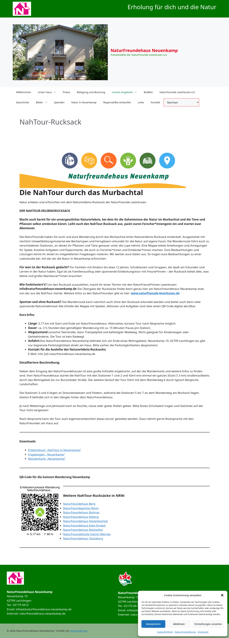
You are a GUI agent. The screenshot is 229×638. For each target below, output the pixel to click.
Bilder (43, 102)
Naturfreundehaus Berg (79, 504)
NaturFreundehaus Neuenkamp (144, 50)
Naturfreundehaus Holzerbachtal (85, 521)
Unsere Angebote (126, 92)
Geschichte (22, 102)
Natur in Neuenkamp (83, 102)
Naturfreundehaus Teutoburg (83, 538)
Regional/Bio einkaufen (117, 102)
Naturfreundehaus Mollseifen (83, 530)
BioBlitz (148, 92)
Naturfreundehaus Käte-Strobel (84, 525)
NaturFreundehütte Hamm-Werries (87, 534)
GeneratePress (78, 630)
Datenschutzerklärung (185, 632)
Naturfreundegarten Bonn (81, 508)
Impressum (202, 632)
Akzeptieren (153, 624)
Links (141, 102)
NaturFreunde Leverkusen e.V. (177, 92)
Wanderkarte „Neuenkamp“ (47, 459)
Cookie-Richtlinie (165, 632)
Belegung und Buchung (91, 92)
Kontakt (155, 102)
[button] (222, 595)
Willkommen (23, 92)
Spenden (59, 102)
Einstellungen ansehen (208, 624)
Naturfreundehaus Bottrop (81, 512)
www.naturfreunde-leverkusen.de (155, 293)
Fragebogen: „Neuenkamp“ (46, 454)
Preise (66, 92)
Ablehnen (179, 624)
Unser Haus (48, 92)
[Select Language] (181, 102)
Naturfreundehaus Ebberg (81, 517)
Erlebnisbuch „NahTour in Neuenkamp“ (54, 450)
